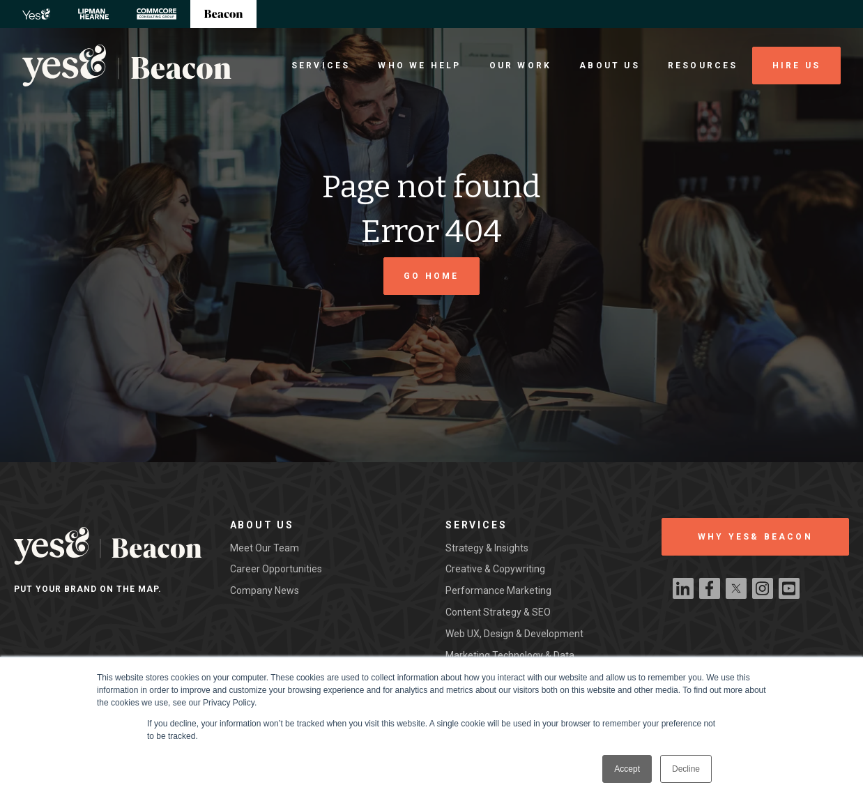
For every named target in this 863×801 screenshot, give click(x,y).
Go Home (431, 276)
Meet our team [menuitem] (264, 548)
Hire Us (796, 65)
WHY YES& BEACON (755, 537)
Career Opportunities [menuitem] (276, 568)
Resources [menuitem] (703, 65)
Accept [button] (627, 769)
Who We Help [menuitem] (419, 65)
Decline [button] (686, 769)
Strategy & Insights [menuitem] (486, 548)
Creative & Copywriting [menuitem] (495, 568)
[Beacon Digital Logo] (126, 65)
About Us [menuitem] (609, 65)
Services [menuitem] (321, 65)
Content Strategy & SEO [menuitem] (498, 612)
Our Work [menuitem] (520, 65)
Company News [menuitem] (264, 590)
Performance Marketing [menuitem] (498, 590)
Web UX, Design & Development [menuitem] (514, 633)
